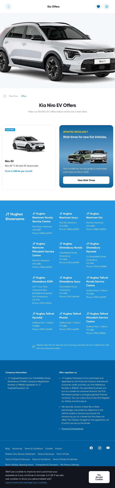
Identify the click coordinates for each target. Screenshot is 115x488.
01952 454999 (45, 329)
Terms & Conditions (34, 448)
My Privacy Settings (69, 464)
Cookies (49, 448)
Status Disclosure (46, 454)
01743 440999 (72, 262)
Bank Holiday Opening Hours (19, 464)
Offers (24, 96)
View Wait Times (86, 180)
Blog (7, 448)
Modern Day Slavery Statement (20, 454)
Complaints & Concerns (47, 464)
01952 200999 (99, 297)
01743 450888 (99, 266)
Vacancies (17, 448)
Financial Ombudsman (72, 428)
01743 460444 (72, 296)
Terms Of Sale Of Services (17, 459)
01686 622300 (45, 233)
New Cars (13, 96)
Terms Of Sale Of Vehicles (65, 459)
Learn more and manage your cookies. (26, 482)
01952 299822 (99, 333)
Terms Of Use (62, 454)
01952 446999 (72, 329)
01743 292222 (45, 303)
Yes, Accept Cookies (99, 477)
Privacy (58, 448)
